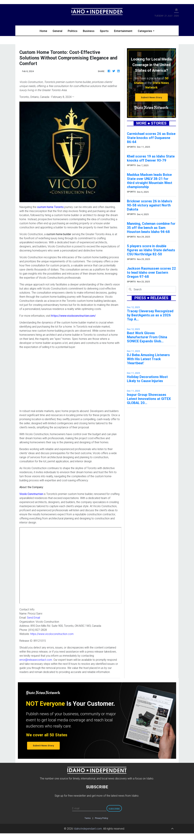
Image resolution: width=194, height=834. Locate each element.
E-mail (75, 808)
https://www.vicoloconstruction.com (52, 634)
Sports (104, 31)
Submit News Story (151, 97)
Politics (72, 31)
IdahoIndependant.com (88, 828)
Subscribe (114, 808)
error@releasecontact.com (35, 659)
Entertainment (123, 31)
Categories (145, 31)
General (57, 31)
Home (45, 31)
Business (88, 31)
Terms (87, 818)
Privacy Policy (101, 818)
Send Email (33, 617)
